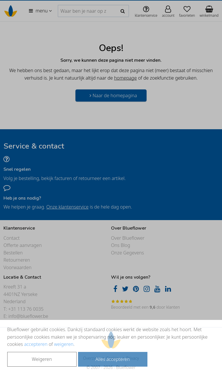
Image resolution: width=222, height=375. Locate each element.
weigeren (63, 344)
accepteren (35, 344)
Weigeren (42, 359)
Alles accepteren (112, 359)
